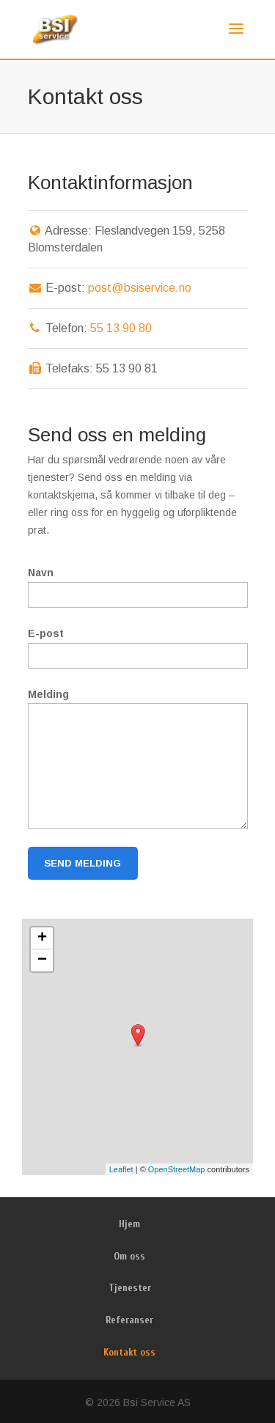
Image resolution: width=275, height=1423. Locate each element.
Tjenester (130, 1288)
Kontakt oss (129, 1352)
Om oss (129, 1256)
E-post (46, 633)
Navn (41, 572)
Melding (48, 694)
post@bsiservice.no (139, 288)
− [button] (42, 960)
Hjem (129, 1224)
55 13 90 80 (121, 328)
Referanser (129, 1320)
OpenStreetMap (176, 1169)
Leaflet (121, 1169)
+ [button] (42, 938)
